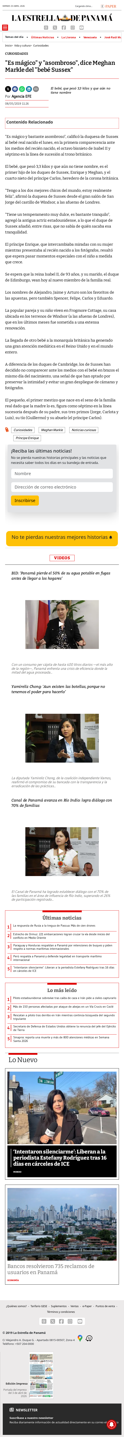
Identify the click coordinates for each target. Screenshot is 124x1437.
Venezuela (90, 37)
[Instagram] (73, 27)
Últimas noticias (62, 918)
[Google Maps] (80, 1338)
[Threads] (46, 27)
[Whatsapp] (22, 88)
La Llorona (68, 37)
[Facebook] (64, 27)
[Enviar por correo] (36, 88)
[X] (55, 27)
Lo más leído (62, 990)
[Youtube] (82, 27)
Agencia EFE (21, 96)
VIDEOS (62, 557)
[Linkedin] (29, 88)
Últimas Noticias (42, 37)
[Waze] (89, 1338)
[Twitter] (8, 88)
